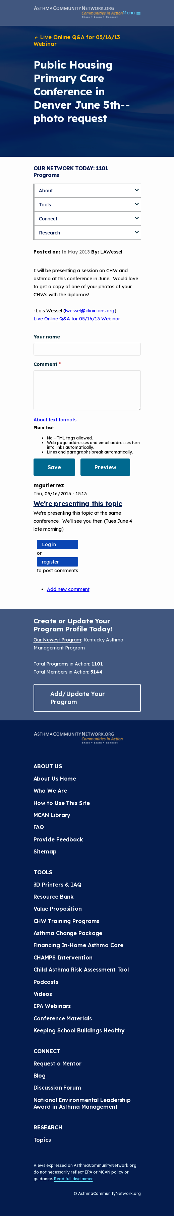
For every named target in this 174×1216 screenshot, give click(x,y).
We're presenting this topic (78, 503)
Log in (49, 544)
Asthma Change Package (68, 933)
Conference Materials (63, 1018)
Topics (42, 1139)
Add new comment (68, 589)
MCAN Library (52, 815)
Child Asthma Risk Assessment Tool (81, 969)
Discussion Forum (57, 1087)
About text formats (55, 420)
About (46, 191)
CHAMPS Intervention (63, 957)
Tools (45, 205)
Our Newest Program (57, 640)
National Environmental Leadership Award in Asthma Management (83, 1103)
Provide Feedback (58, 839)
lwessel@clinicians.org (89, 311)
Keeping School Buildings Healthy (79, 1030)
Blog (40, 1075)
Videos (43, 994)
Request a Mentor (57, 1063)
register (50, 562)
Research (49, 233)
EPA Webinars (52, 1006)
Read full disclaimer (73, 1178)
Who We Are (50, 790)
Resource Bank (54, 896)
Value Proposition (58, 908)
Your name (47, 337)
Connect (48, 219)
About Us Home (55, 778)
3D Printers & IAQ (57, 884)
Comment (46, 364)
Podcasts (46, 982)
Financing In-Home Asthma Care (78, 945)
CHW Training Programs (67, 921)
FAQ (39, 827)
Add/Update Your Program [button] (77, 698)
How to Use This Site (62, 803)
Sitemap (45, 851)
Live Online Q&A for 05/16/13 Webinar (77, 40)
